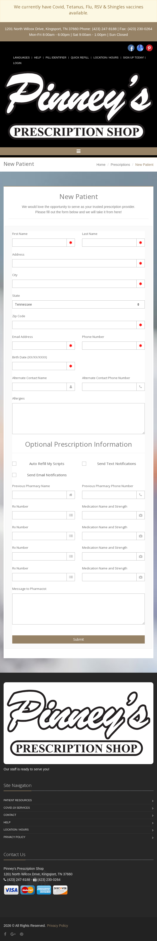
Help (37, 57)
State (16, 295)
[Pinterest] (149, 48)
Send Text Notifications (109, 463)
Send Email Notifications (39, 474)
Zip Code (18, 316)
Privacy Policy (14, 837)
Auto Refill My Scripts (38, 463)
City (15, 275)
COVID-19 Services (17, 807)
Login (17, 63)
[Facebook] (131, 48)
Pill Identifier (56, 57)
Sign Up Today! (133, 57)
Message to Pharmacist (29, 589)
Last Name (89, 234)
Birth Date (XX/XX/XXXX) (29, 357)
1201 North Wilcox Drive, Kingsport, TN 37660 (41, 29)
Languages (21, 57)
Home (101, 165)
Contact (10, 814)
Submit (78, 639)
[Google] (140, 48)
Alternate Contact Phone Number (106, 378)
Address (18, 254)
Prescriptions (120, 165)
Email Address (22, 337)
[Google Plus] (13, 934)
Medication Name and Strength (104, 506)
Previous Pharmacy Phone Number (107, 486)
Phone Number (93, 337)
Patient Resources (18, 800)
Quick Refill (80, 57)
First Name (20, 234)
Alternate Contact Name (29, 378)
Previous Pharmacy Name (31, 486)
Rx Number (20, 506)
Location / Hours (105, 57)
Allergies (18, 398)
